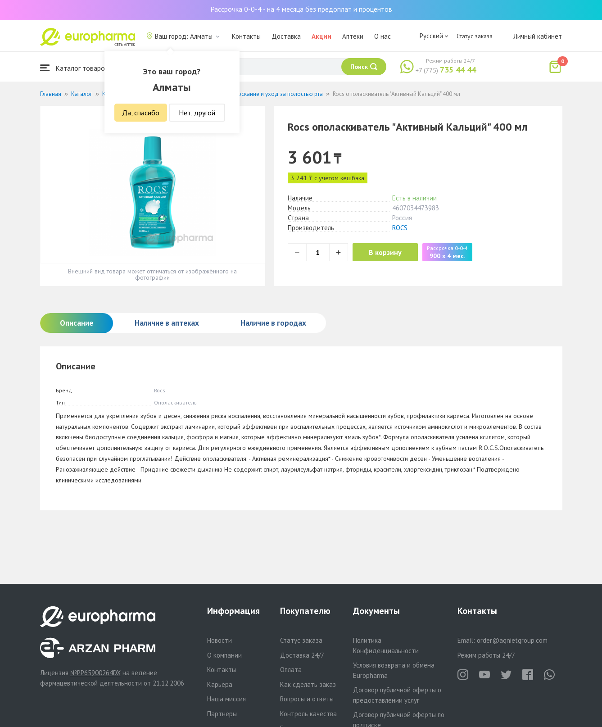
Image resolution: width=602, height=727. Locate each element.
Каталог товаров (74, 68)
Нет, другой (197, 112)
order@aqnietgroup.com (512, 640)
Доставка (286, 36)
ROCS (399, 227)
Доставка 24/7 (302, 655)
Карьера (219, 684)
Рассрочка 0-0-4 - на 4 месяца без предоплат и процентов (301, 9)
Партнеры (222, 713)
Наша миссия (226, 699)
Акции (321, 36)
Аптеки (352, 36)
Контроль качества (308, 713)
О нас (382, 36)
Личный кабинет (537, 36)
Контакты (246, 36)
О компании (224, 655)
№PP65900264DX (95, 672)
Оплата (291, 669)
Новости (219, 640)
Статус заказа (475, 36)
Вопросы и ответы (307, 699)
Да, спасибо (140, 112)
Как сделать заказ (308, 684)
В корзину (387, 252)
